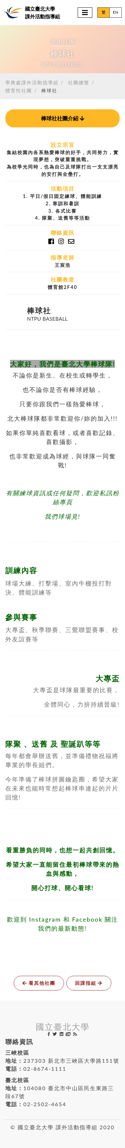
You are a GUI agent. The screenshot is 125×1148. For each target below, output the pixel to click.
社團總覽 (78, 82)
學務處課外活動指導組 (32, 82)
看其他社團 (38, 983)
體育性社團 (18, 90)
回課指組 (89, 983)
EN (115, 12)
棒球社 (49, 90)
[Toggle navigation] (85, 12)
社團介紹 (62, 118)
